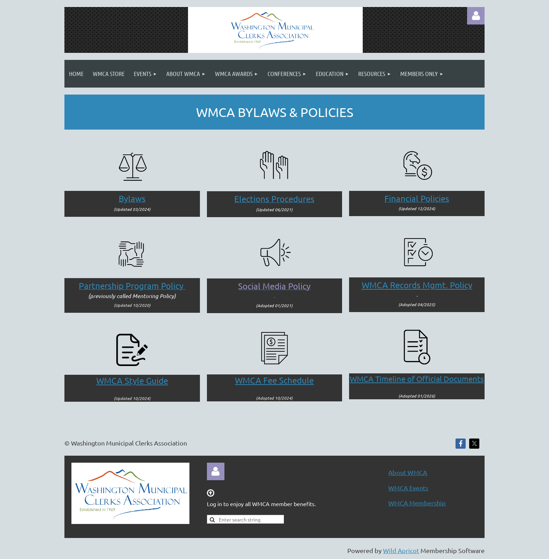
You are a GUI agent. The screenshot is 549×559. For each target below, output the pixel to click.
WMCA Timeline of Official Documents (417, 378)
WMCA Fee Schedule (274, 380)
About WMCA (407, 472)
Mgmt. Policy (417, 285)
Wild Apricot (401, 550)
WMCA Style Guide (132, 380)
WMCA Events (408, 487)
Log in (476, 16)
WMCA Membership (417, 502)
